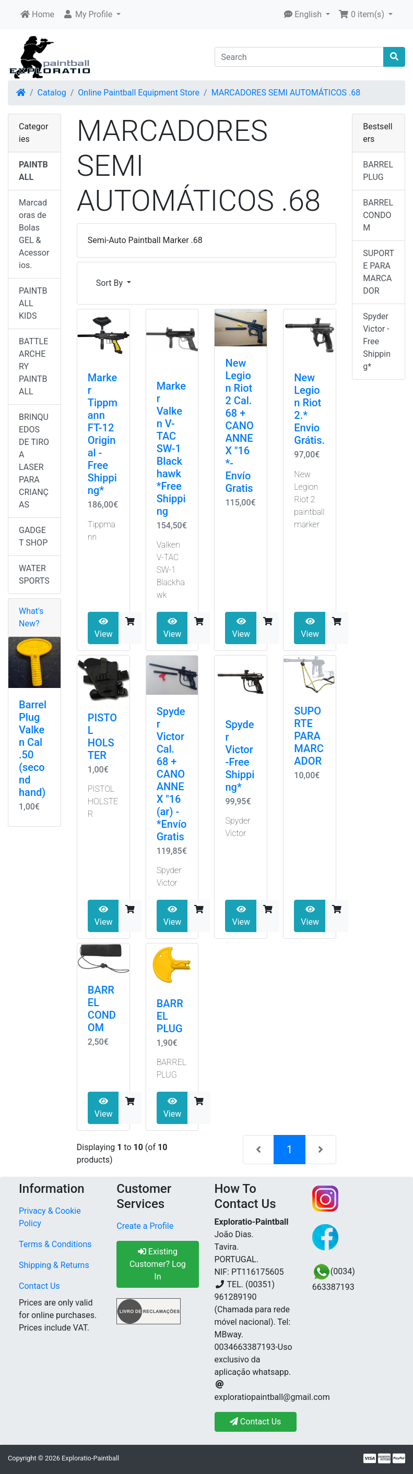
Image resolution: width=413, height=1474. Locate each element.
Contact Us (39, 1286)
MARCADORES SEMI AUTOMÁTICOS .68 (286, 93)
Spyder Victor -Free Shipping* (239, 755)
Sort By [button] (110, 283)
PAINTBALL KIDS (33, 303)
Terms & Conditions (55, 1244)
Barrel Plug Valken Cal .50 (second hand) (32, 748)
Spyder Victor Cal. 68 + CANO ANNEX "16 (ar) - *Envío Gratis (172, 774)
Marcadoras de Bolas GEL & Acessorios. (34, 234)
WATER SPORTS (34, 574)
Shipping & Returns (54, 1265)
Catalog (52, 93)
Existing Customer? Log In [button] (157, 1264)
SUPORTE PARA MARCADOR (309, 736)
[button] (91, 14)
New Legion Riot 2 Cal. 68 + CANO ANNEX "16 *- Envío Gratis (239, 425)
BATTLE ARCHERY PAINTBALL (33, 366)
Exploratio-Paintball (90, 1458)
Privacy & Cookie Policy (50, 1217)
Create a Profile (144, 1226)
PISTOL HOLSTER (102, 736)
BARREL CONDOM (102, 1009)
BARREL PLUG (378, 171)
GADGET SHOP (33, 536)
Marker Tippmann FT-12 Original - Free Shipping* (102, 434)
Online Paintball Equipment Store (138, 93)
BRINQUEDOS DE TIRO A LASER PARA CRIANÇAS (34, 461)
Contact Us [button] (255, 1422)
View (104, 628)
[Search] (299, 57)
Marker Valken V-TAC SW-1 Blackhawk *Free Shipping (171, 448)
